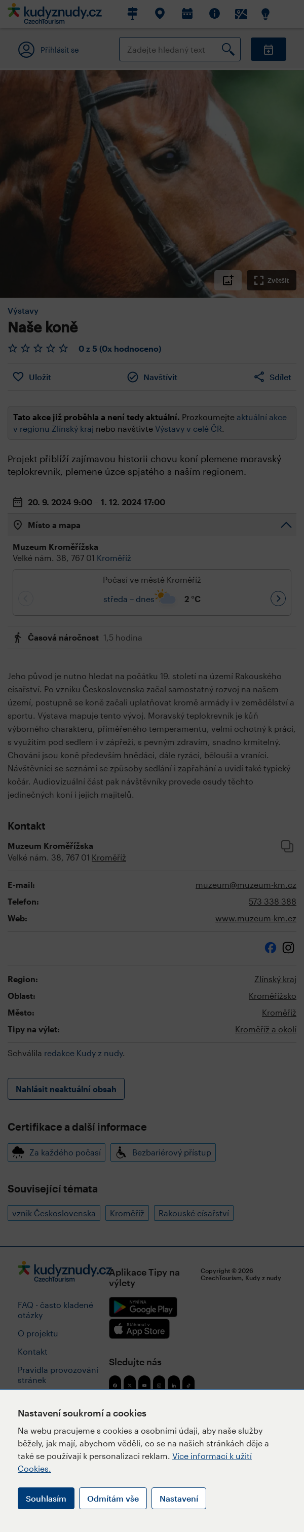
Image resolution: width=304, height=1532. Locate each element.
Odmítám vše (113, 1498)
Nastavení (179, 1498)
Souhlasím (46, 1498)
